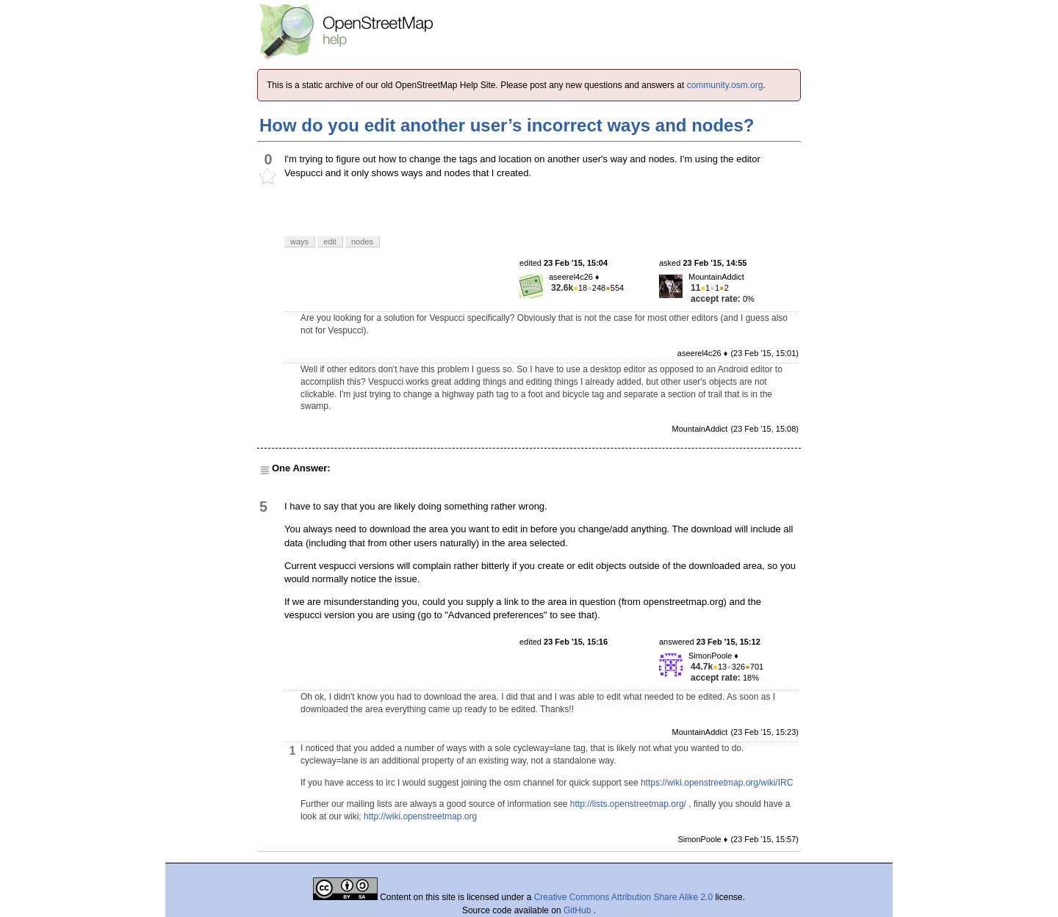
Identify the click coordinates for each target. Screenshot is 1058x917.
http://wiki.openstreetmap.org (420, 816)
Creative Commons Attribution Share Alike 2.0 (623, 897)
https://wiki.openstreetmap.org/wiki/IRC (717, 783)
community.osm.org (725, 85)
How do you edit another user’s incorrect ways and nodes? (506, 125)
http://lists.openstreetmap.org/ (628, 804)
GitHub (579, 910)
